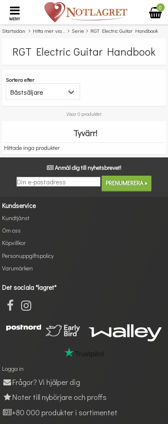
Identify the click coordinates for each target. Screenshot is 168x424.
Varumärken (17, 268)
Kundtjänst (15, 218)
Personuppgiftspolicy (28, 256)
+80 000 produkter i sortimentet (59, 412)
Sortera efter (20, 79)
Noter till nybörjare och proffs (54, 397)
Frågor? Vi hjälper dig (41, 382)
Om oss (11, 230)
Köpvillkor (14, 243)
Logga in (13, 369)
